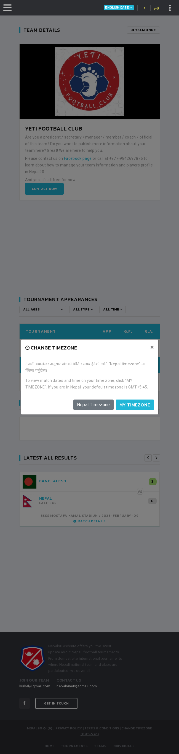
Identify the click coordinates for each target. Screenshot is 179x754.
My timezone (134, 404)
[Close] (152, 347)
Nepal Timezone (93, 404)
